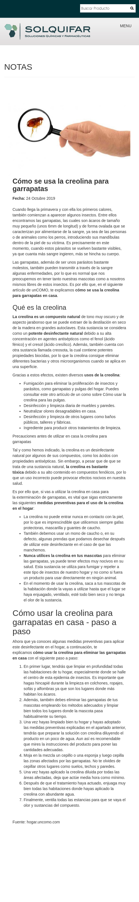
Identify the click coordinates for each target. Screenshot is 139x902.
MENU (125, 26)
